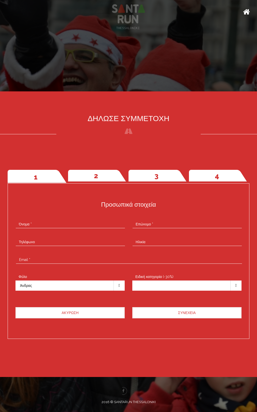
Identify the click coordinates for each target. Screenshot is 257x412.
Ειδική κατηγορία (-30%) (154, 277)
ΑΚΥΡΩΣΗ (70, 313)
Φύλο (23, 277)
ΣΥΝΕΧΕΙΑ (187, 313)
